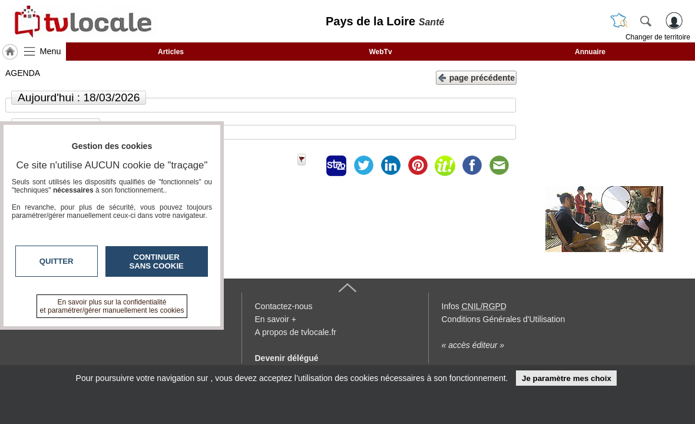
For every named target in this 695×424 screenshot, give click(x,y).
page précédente (476, 76)
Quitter (56, 261)
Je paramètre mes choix (566, 378)
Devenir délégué (287, 358)
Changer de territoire (658, 37)
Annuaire (590, 52)
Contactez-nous (284, 306)
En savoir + (275, 319)
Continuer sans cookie (157, 261)
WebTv (380, 52)
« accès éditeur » (473, 345)
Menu (50, 51)
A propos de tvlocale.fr (296, 332)
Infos (474, 306)
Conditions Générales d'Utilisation (503, 319)
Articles (171, 52)
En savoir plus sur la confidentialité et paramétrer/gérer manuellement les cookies (112, 306)
